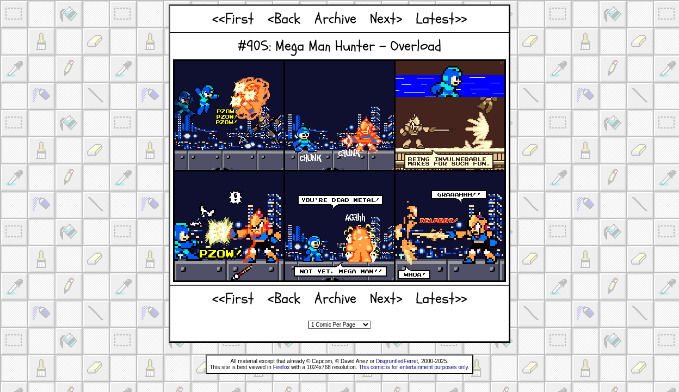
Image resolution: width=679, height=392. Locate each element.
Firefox (281, 367)
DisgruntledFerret (397, 361)
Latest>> (441, 19)
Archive (335, 19)
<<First (233, 19)
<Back (284, 19)
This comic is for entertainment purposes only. (414, 367)
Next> (386, 19)
